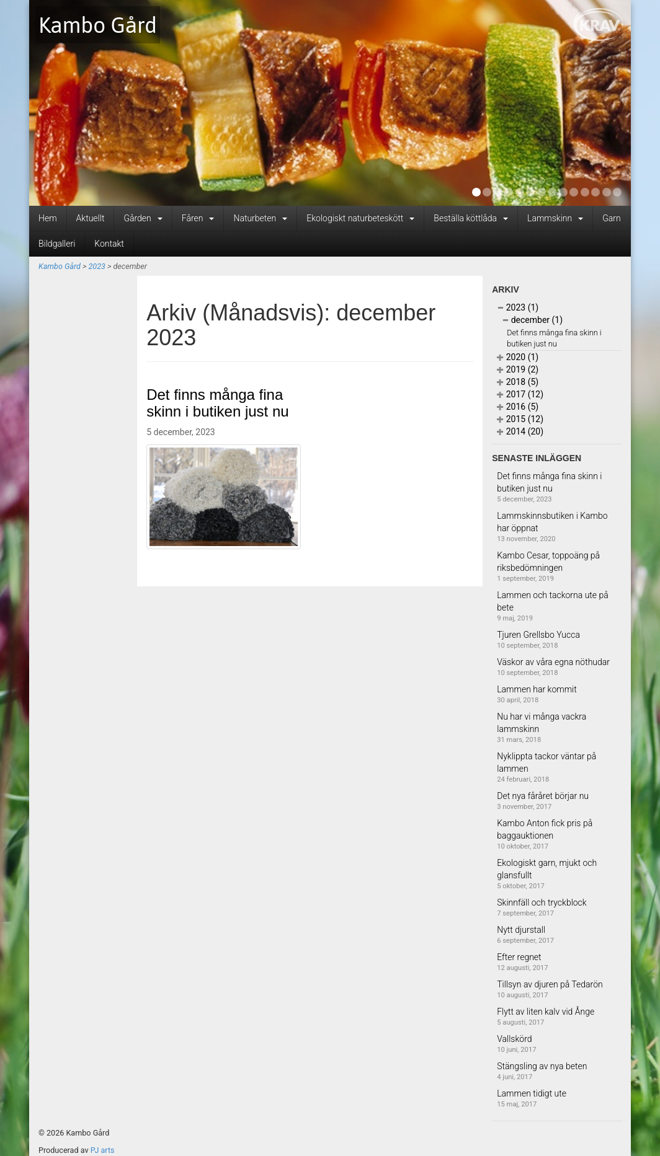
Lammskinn (555, 218)
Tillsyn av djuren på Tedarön (550, 984)
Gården (142, 218)
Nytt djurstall (521, 930)
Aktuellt (90, 218)
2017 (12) (520, 394)
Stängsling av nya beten (542, 1066)
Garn (611, 218)
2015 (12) (520, 419)
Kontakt (109, 244)
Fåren (198, 218)
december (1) (532, 320)
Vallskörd (514, 1039)
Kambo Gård (97, 24)
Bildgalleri (56, 244)
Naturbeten (260, 218)
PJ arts (103, 1150)
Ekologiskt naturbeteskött (360, 218)
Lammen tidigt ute (531, 1093)
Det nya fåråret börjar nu (543, 796)
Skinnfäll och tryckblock (541, 902)
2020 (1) (517, 357)
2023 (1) (517, 307)
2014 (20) (520, 431)
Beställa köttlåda (471, 218)
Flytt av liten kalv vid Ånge (545, 1012)
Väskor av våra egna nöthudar (553, 662)
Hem (47, 218)
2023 (96, 266)
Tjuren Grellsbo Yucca (538, 635)
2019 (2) (517, 369)
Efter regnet (519, 957)
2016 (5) (517, 407)
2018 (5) (517, 382)
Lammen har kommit (537, 689)
